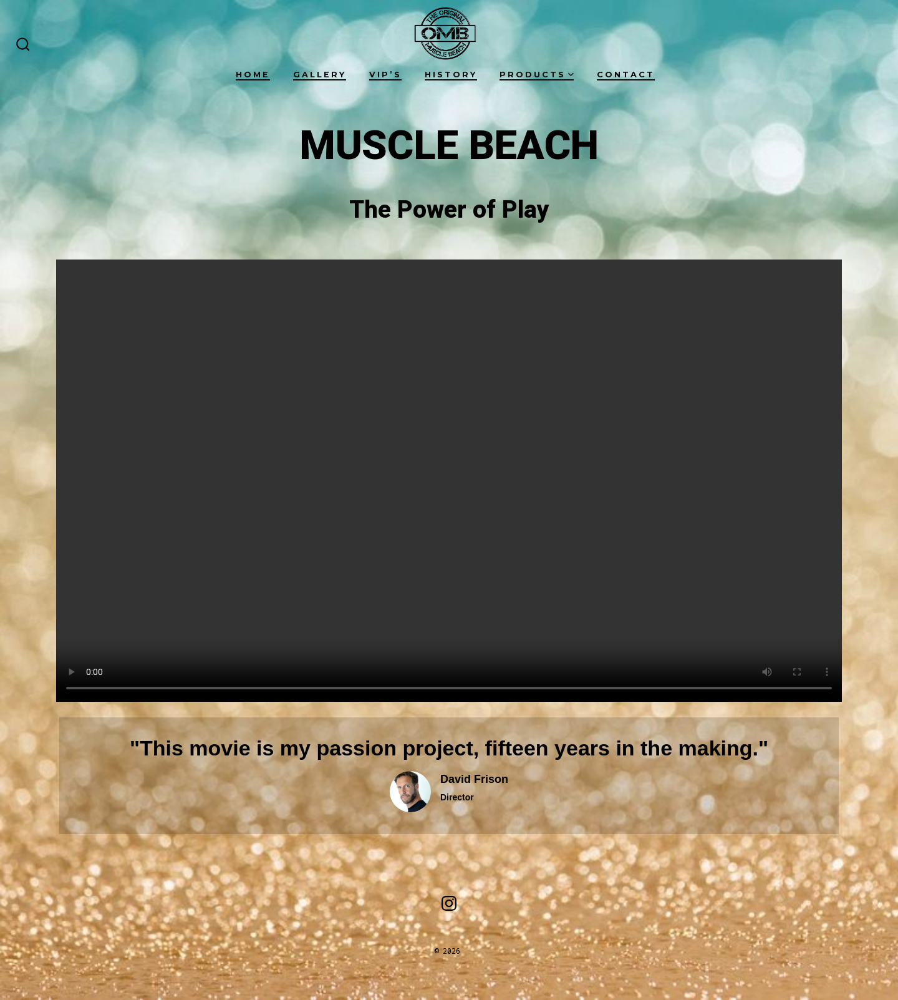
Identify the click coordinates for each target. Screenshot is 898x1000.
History (451, 74)
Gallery (319, 74)
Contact (626, 74)
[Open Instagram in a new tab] (449, 903)
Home (253, 74)
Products (537, 74)
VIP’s (385, 74)
